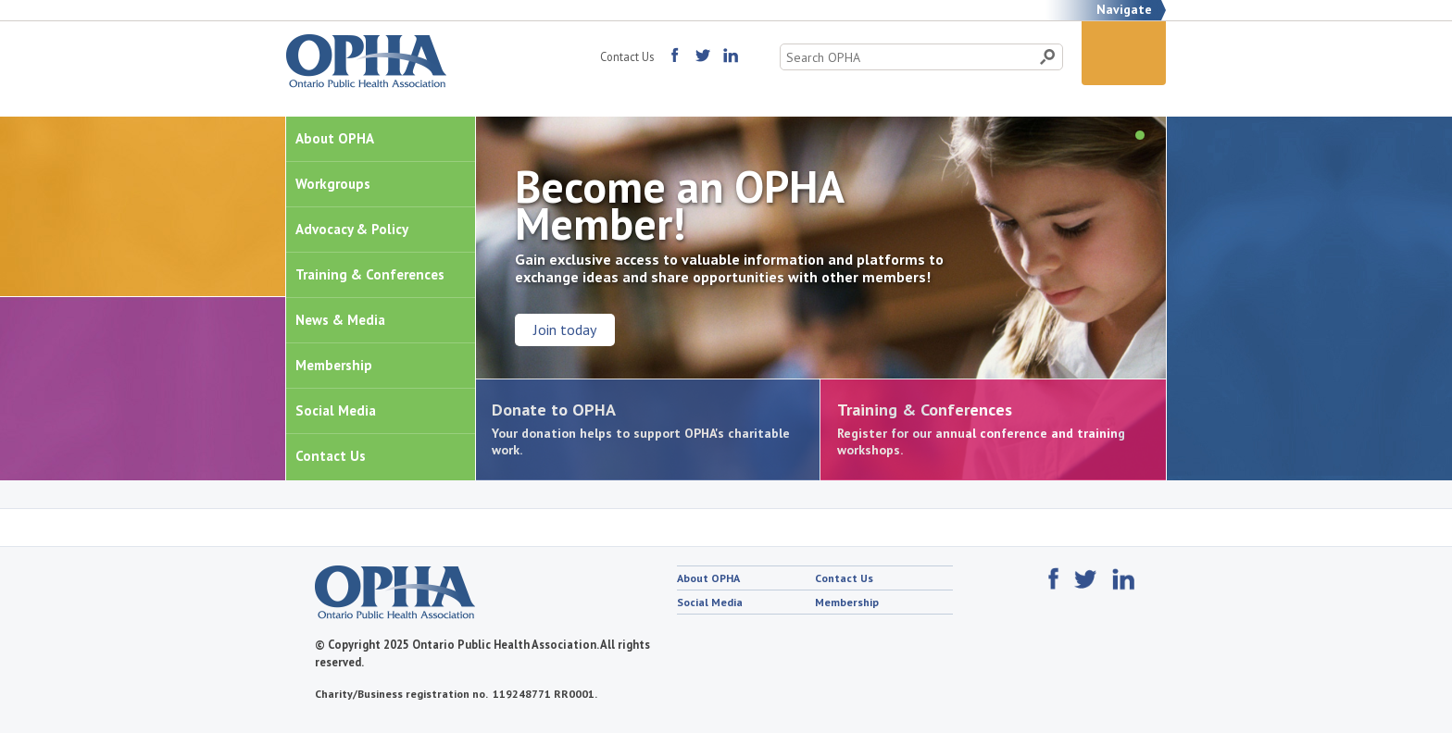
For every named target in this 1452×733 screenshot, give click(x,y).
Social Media (335, 410)
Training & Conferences (369, 274)
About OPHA (334, 138)
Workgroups (332, 184)
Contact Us (627, 56)
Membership (333, 365)
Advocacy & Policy (351, 229)
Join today (564, 329)
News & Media (340, 320)
